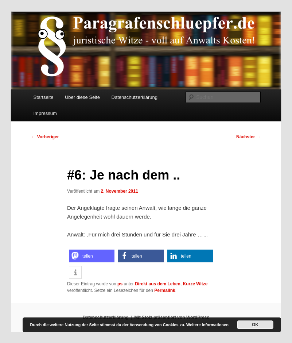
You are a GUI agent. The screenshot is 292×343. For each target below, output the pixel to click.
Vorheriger (45, 136)
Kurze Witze (195, 283)
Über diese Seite (82, 97)
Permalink (164, 290)
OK (255, 324)
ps (119, 283)
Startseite (44, 97)
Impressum (45, 113)
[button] (91, 256)
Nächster (248, 136)
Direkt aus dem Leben (157, 283)
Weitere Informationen (207, 325)
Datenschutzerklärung (134, 97)
